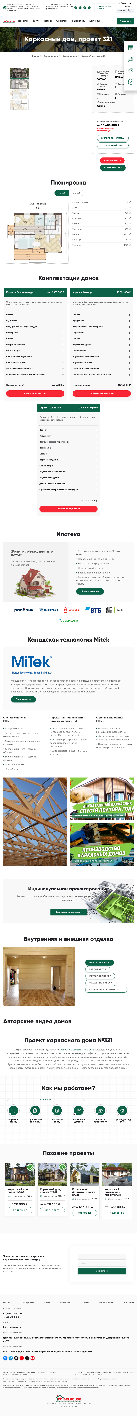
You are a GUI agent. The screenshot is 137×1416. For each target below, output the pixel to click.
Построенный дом (113, 145)
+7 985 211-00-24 (12, 1317)
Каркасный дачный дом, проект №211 (113, 1192)
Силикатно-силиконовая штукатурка (108, 990)
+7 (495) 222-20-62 (12, 1314)
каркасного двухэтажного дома (76, 1050)
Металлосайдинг (100, 976)
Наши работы (106, 1302)
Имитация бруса (99, 963)
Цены (47, 1302)
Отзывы (85, 1302)
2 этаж (76, 193)
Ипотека (7, 1302)
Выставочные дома (105, 8)
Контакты (94, 21)
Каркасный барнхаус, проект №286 (83, 1192)
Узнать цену (125, 21)
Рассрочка (28, 1302)
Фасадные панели (100, 983)
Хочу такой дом (112, 160)
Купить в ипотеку (113, 168)
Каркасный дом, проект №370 (50, 1191)
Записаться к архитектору (68, 912)
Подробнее (20, 1210)
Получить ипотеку (90, 591)
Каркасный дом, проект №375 (18, 1191)
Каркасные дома (51, 56)
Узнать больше (23, 699)
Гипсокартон (97, 969)
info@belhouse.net (12, 1327)
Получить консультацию (35, 393)
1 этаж (62, 193)
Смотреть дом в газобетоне (114, 138)
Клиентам (65, 1302)
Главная (35, 56)
